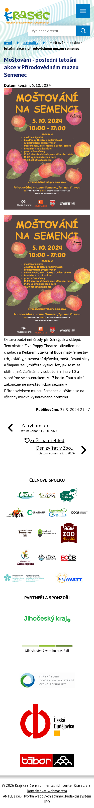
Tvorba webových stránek (43, 796)
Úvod (8, 42)
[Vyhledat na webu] (48, 31)
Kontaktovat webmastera (47, 790)
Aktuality (30, 42)
